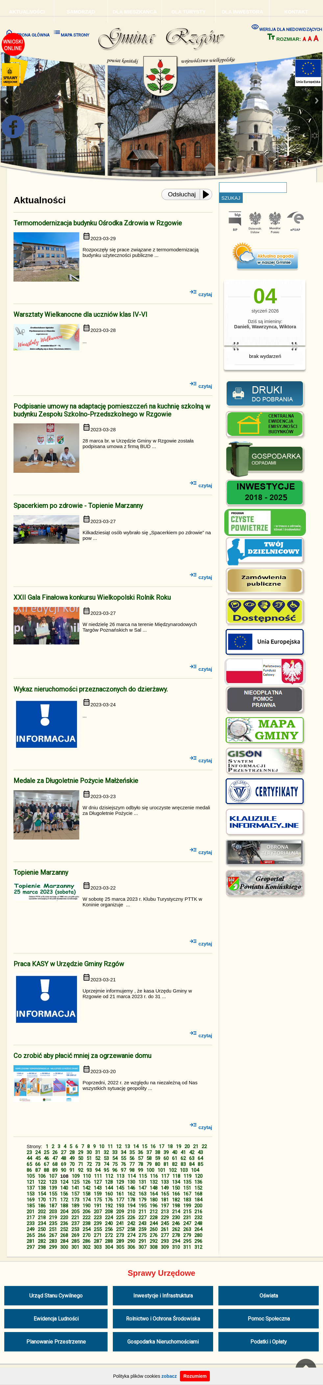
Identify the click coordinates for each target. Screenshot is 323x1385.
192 (109, 1206)
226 (131, 1218)
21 (195, 1146)
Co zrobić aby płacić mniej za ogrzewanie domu (82, 1056)
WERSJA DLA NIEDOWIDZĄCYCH (286, 27)
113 (120, 1176)
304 (109, 1247)
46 (46, 1158)
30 (89, 1152)
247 (187, 1223)
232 (198, 1218)
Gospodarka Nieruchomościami (163, 1342)
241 (120, 1223)
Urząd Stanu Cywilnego (56, 1296)
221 (75, 1218)
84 (191, 1164)
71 (80, 1164)
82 (174, 1164)
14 (135, 1146)
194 (131, 1206)
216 (198, 1212)
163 (142, 1194)
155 (53, 1194)
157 (75, 1194)
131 (142, 1182)
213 (165, 1212)
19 (178, 1146)
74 (106, 1164)
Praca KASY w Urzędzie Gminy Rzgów (68, 964)
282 (42, 1241)
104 (195, 1170)
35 (132, 1152)
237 (75, 1223)
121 (31, 1182)
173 (75, 1200)
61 (174, 1158)
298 (42, 1247)
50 (80, 1158)
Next (317, 100)
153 (31, 1194)
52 (97, 1158)
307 (142, 1247)
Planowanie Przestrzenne (56, 1342)
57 (140, 1158)
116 (154, 1176)
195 (142, 1206)
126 (86, 1182)
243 (142, 1223)
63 (191, 1158)
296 (198, 1241)
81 (166, 1164)
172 (64, 1200)
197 (165, 1206)
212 (154, 1212)
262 (176, 1229)
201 (31, 1212)
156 (64, 1194)
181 (165, 1200)
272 (109, 1235)
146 (131, 1188)
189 (75, 1206)
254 (86, 1229)
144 (109, 1188)
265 (31, 1235)
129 (120, 1182)
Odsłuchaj (182, 194)
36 (140, 1152)
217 (31, 1218)
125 (75, 1182)
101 (161, 1170)
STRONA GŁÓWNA (27, 33)
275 (142, 1235)
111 (98, 1176)
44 (29, 1158)
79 (149, 1164)
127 (98, 1182)
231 (187, 1218)
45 (37, 1158)
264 (198, 1229)
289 (120, 1241)
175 (98, 1200)
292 (154, 1241)
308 (154, 1247)
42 (191, 1152)
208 (109, 1212)
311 (187, 1247)
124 (64, 1182)
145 (120, 1188)
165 (165, 1194)
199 (187, 1206)
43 (200, 1152)
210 (131, 1212)
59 (157, 1158)
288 (109, 1241)
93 (89, 1170)
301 (75, 1247)
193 (120, 1206)
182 (176, 1200)
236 (64, 1223)
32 (106, 1152)
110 (87, 1176)
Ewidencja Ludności (56, 1319)
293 (165, 1241)
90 (63, 1170)
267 (53, 1235)
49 (72, 1158)
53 (106, 1158)
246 (176, 1223)
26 (55, 1152)
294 (176, 1241)
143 (98, 1188)
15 (144, 1146)
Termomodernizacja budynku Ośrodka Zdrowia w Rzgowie (97, 223)
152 (198, 1188)
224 (109, 1218)
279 (187, 1235)
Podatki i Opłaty (268, 1342)
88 (46, 1170)
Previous (6, 100)
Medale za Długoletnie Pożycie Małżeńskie (75, 781)
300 (64, 1247)
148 (154, 1188)
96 (114, 1170)
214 (176, 1212)
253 (75, 1229)
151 (187, 1188)
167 (187, 1194)
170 (42, 1200)
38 (157, 1152)
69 (63, 1164)
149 (165, 1188)
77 (132, 1164)
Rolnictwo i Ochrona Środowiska (163, 1319)
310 (176, 1247)
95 (106, 1170)
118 (176, 1176)
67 (46, 1164)
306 (131, 1247)
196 (154, 1206)
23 (29, 1152)
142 (86, 1188)
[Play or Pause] (208, 194)
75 (114, 1164)
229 (165, 1218)
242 (131, 1223)
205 (75, 1212)
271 (98, 1235)
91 (72, 1170)
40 (174, 1152)
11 (110, 1146)
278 (176, 1235)
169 (31, 1200)
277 (165, 1235)
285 (75, 1241)
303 (98, 1247)
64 (200, 1158)
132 (154, 1182)
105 (31, 1176)
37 (149, 1152)
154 (42, 1194)
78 (140, 1164)
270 (86, 1235)
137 (31, 1188)
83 (183, 1164)
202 (42, 1212)
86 (29, 1170)
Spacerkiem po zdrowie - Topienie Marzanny (78, 506)
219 (53, 1218)
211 (142, 1212)
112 (109, 1176)
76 (123, 1164)
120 (199, 1176)
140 (64, 1188)
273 (120, 1235)
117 (165, 1176)
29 (80, 1152)
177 (120, 1200)
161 (120, 1194)
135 (187, 1182)
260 (154, 1229)
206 (86, 1212)
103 (184, 1170)
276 (154, 1235)
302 (86, 1247)
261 (165, 1229)
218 (42, 1218)
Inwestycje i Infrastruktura (163, 1296)
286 (86, 1241)
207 (98, 1212)
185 (31, 1206)
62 (183, 1158)
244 (154, 1223)
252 (64, 1229)
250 (42, 1229)
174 (86, 1200)
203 (53, 1212)
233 (31, 1223)
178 (131, 1200)
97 (123, 1170)
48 (63, 1158)
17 (161, 1146)
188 (64, 1206)
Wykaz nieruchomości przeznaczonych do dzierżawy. (90, 689)
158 (86, 1194)
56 (132, 1158)
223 (98, 1218)
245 (165, 1223)
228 (154, 1218)
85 (200, 1164)
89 (55, 1170)
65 (29, 1164)
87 (37, 1170)
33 (114, 1152)
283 (53, 1241)
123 (53, 1182)
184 (198, 1200)
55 (123, 1158)
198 (176, 1206)
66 (37, 1164)
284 (64, 1241)
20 (187, 1146)
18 (170, 1146)
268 (64, 1235)
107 (53, 1176)
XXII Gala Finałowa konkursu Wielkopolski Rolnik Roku (92, 597)
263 (187, 1229)
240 (109, 1223)
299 (53, 1247)
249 (31, 1229)
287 (98, 1241)
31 (97, 1152)
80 (157, 1164)
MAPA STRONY (71, 33)
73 (97, 1164)
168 (198, 1194)
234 (42, 1223)
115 (143, 1176)
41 (183, 1152)
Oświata (269, 1296)
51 (89, 1158)
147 (142, 1188)
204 (64, 1212)
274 (131, 1235)
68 (55, 1164)
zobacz (169, 1376)
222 (86, 1218)
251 (53, 1229)
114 (132, 1176)
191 (98, 1206)
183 (187, 1200)
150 (176, 1188)
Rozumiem (195, 1376)
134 (176, 1182)
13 (127, 1146)
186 (42, 1206)
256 (109, 1229)
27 (63, 1152)
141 (75, 1188)
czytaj (200, 294)
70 (72, 1164)
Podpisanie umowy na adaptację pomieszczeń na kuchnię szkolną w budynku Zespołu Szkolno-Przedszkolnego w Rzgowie (111, 410)
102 (173, 1170)
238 (86, 1223)
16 (153, 1146)
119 (187, 1176)
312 (198, 1247)
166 (176, 1194)
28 (72, 1152)
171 (53, 1200)
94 (97, 1170)
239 (98, 1223)
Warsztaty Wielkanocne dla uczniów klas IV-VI (80, 314)
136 (198, 1182)
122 (42, 1182)
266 (42, 1235)
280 (198, 1235)
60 (166, 1158)
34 (123, 1152)
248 (198, 1223)
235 (53, 1223)
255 (98, 1229)
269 (75, 1235)
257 (120, 1229)
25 (46, 1152)
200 (198, 1206)
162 (131, 1194)
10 (101, 1146)
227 (142, 1218)
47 (55, 1158)
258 (131, 1229)
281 (31, 1241)
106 (42, 1176)
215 (187, 1212)
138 (42, 1188)
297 (31, 1247)
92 (80, 1170)
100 (150, 1170)
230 (176, 1218)
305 (120, 1247)
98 (132, 1170)
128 (109, 1182)
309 (165, 1247)
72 (89, 1164)
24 (37, 1152)
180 (154, 1200)
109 (76, 1176)
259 (142, 1229)
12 (118, 1146)
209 (120, 1212)
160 (109, 1194)
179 (142, 1200)
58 (149, 1158)
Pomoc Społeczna (269, 1319)
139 (53, 1188)
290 (131, 1241)
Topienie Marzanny (40, 872)
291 (142, 1241)
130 (131, 1182)
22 (204, 1146)
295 (187, 1241)
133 (165, 1182)
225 (120, 1218)
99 (140, 1170)
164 (154, 1194)
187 (53, 1206)
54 (114, 1158)
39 (166, 1152)
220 (64, 1218)
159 (98, 1194)
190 (86, 1206)
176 (109, 1200)
